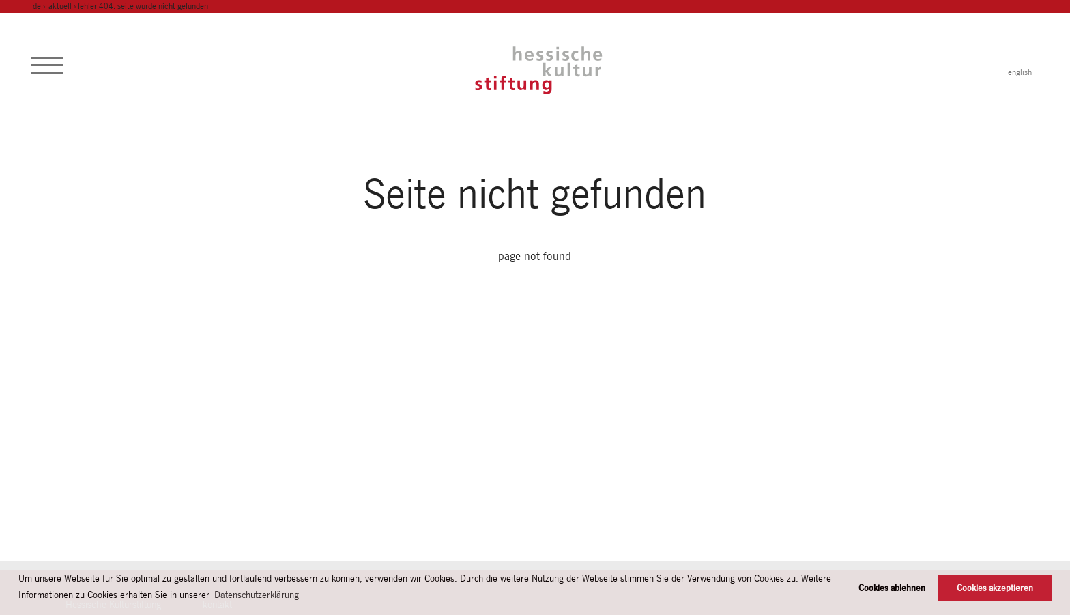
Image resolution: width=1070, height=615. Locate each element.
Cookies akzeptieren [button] (995, 588)
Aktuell (60, 6)
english (1020, 72)
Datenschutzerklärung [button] (256, 594)
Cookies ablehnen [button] (891, 588)
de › (40, 6)
